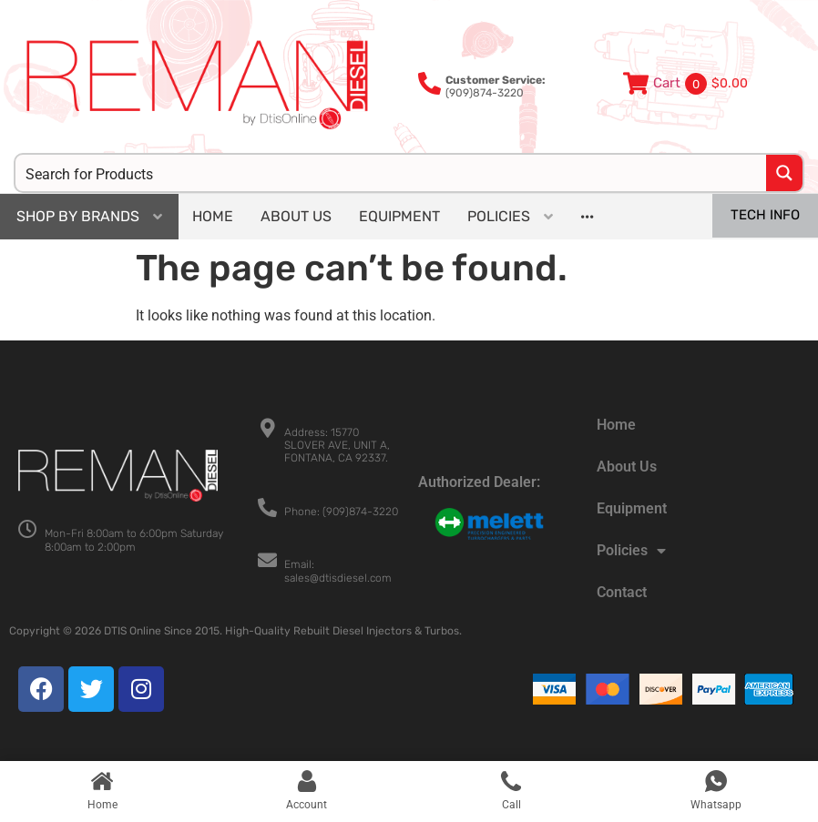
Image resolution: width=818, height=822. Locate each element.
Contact (622, 592)
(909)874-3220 (495, 86)
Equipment (632, 508)
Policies (631, 550)
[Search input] (392, 173)
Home (616, 424)
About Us (627, 466)
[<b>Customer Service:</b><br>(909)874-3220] (429, 83)
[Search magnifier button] (784, 173)
